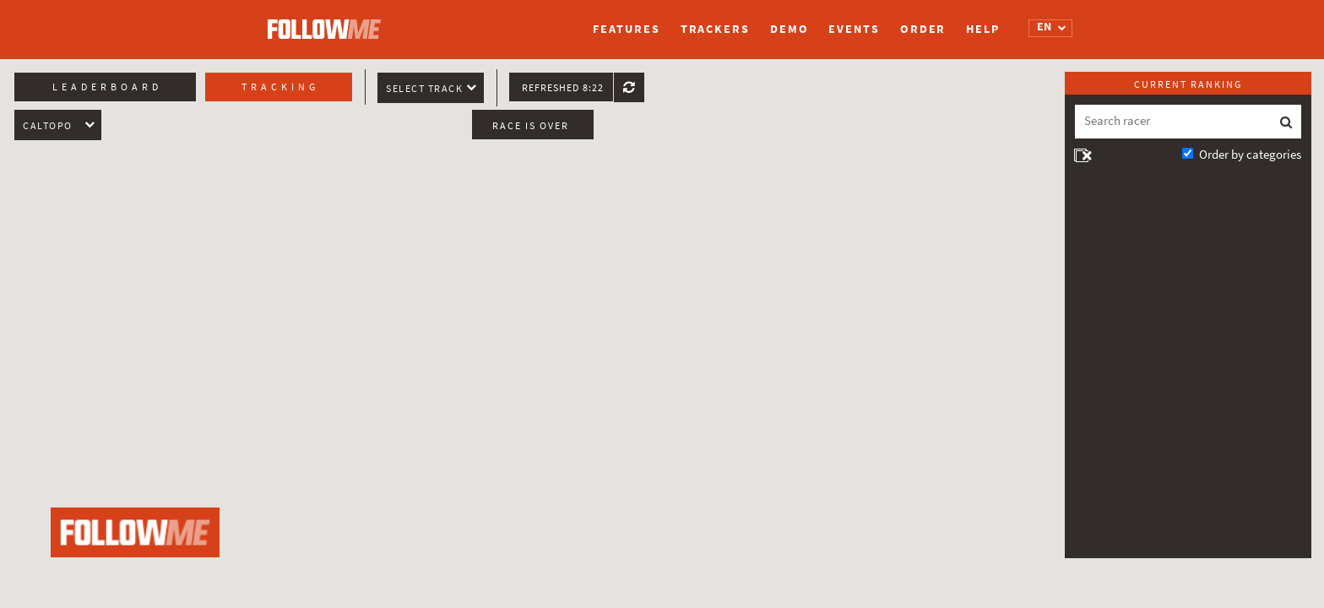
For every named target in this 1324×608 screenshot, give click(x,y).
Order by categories (1250, 154)
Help (983, 29)
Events (853, 29)
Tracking (280, 87)
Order (923, 29)
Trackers (715, 29)
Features (626, 29)
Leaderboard (107, 87)
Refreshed (563, 88)
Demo (789, 29)
